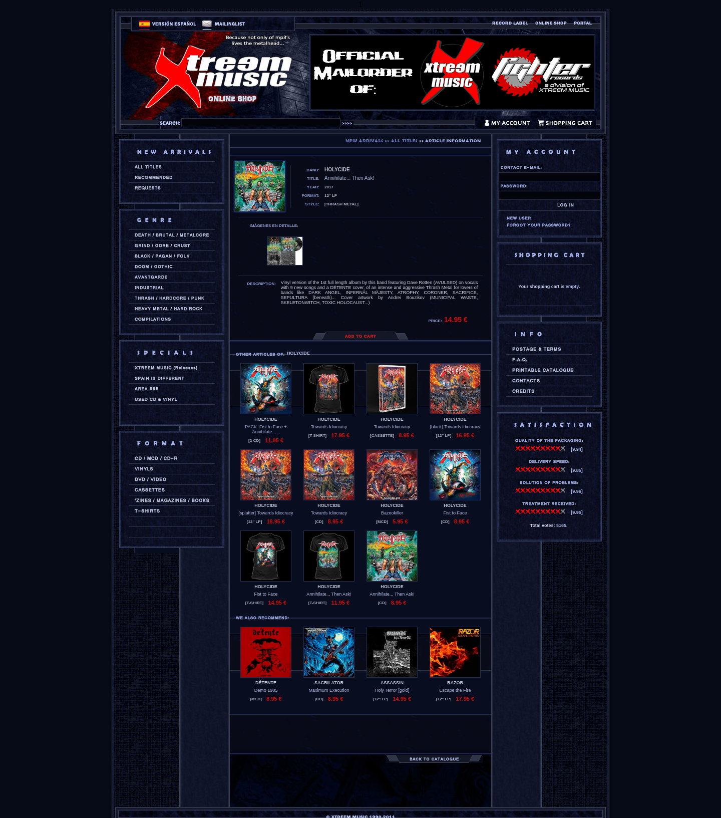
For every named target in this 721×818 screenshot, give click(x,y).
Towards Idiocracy (329, 426)
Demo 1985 (266, 690)
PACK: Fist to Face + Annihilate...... (266, 429)
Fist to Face (455, 512)
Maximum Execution (328, 690)
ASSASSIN (392, 682)
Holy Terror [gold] (392, 690)
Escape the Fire (455, 690)
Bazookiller (392, 512)
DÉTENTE (265, 682)
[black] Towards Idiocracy (455, 426)
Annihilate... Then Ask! (328, 594)
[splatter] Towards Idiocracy (266, 512)
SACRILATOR (328, 682)
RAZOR (455, 682)
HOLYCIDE (265, 419)
